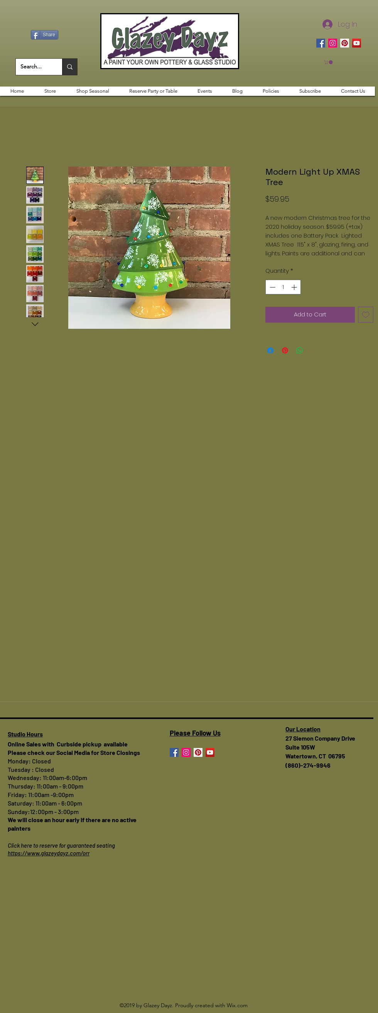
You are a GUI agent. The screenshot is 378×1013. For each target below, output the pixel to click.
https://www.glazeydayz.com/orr (48, 853)
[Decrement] (272, 287)
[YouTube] (356, 43)
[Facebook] (320, 43)
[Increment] (295, 287)
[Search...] (33, 67)
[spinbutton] (283, 287)
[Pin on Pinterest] (285, 350)
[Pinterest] (344, 43)
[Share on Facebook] (270, 350)
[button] (329, 62)
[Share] (44, 34)
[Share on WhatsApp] (299, 350)
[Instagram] (332, 43)
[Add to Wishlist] (366, 315)
